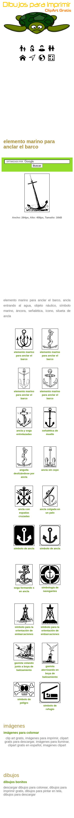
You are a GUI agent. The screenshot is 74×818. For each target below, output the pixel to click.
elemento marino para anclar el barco (29, 144)
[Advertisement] (37, 102)
